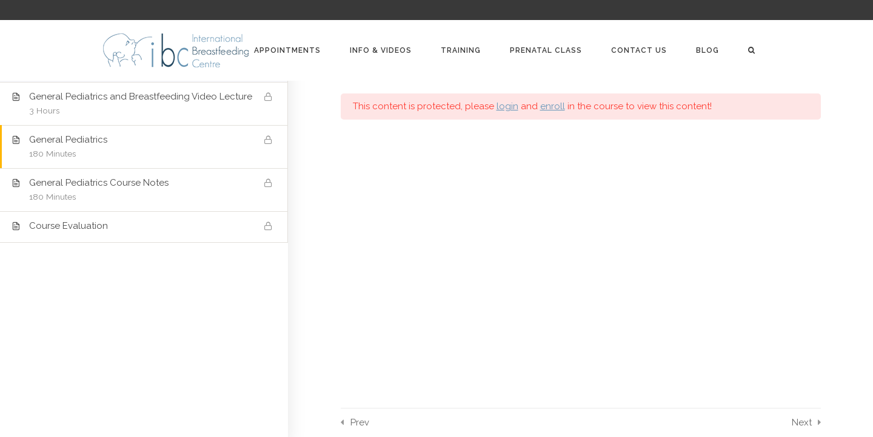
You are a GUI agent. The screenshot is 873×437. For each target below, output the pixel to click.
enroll (552, 106)
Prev (359, 422)
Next (802, 422)
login (507, 106)
